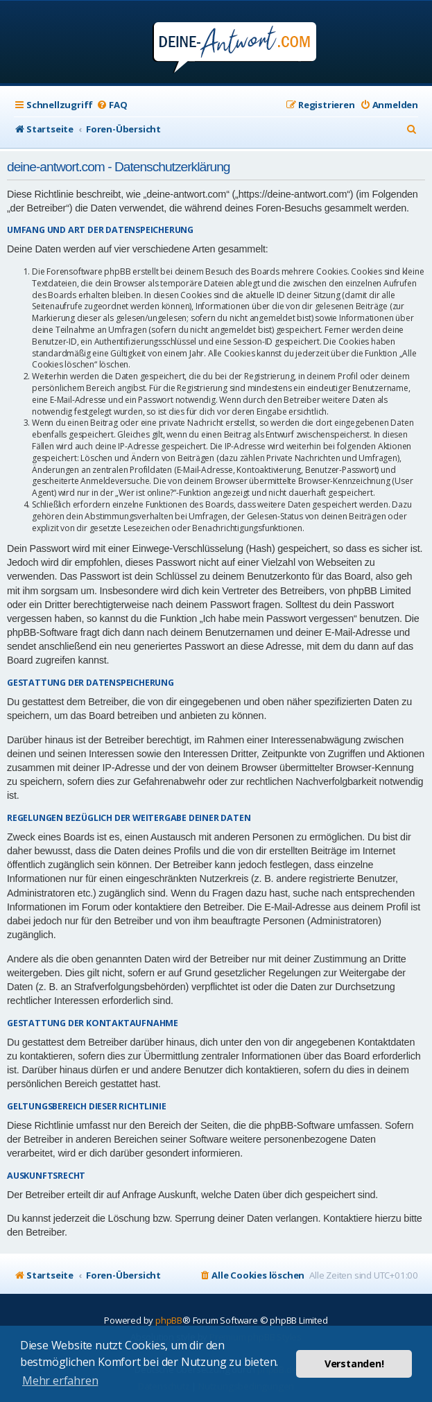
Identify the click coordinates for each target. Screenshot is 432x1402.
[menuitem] (111, 105)
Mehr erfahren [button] (60, 1380)
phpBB (168, 1320)
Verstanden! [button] (354, 1363)
